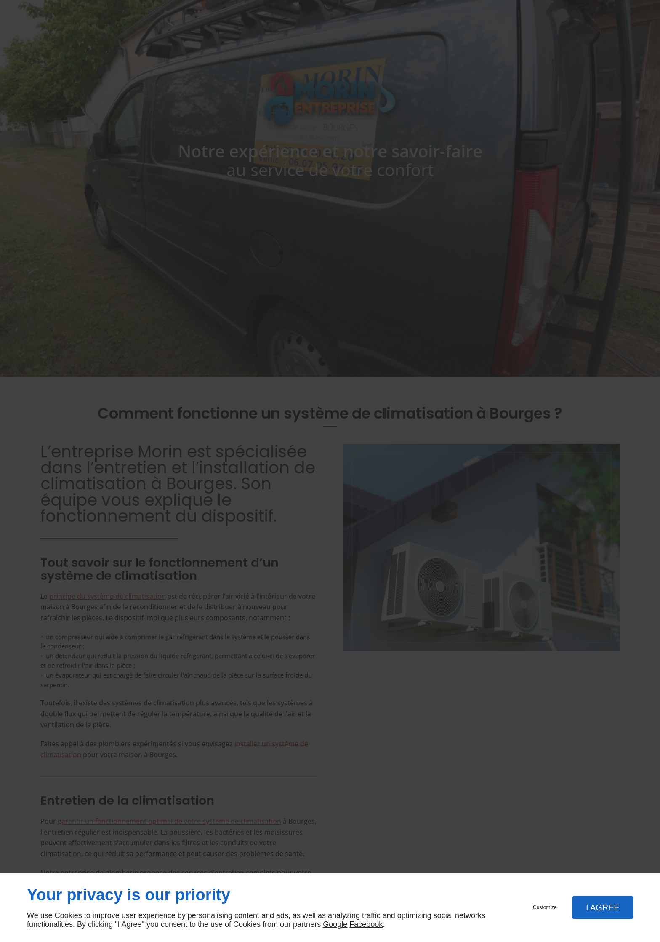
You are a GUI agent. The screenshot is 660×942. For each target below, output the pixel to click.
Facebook (366, 924)
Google (335, 924)
